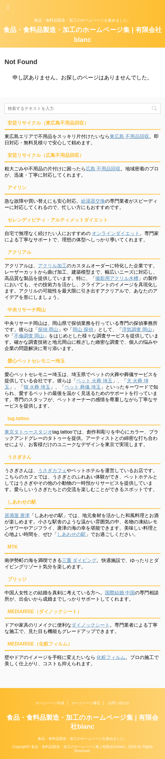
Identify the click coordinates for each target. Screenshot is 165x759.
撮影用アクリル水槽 (116, 278)
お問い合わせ (118, 703)
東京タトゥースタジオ (28, 431)
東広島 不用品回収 (129, 136)
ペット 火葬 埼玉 (94, 380)
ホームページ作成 (50, 703)
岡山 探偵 (83, 329)
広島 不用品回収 (103, 168)
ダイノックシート (90, 625)
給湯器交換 (93, 201)
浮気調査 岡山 (137, 329)
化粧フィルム (111, 657)
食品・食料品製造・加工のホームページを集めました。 (82, 739)
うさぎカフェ (52, 470)
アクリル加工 (52, 265)
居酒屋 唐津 (17, 515)
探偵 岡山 (48, 329)
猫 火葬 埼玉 (37, 387)
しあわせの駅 (71, 534)
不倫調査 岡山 (29, 335)
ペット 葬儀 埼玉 (83, 387)
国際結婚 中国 (120, 592)
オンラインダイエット (116, 233)
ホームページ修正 (86, 703)
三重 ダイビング (79, 560)
